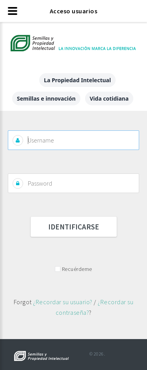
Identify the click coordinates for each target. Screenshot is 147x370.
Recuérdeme (77, 269)
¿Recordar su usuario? (63, 302)
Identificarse (73, 226)
